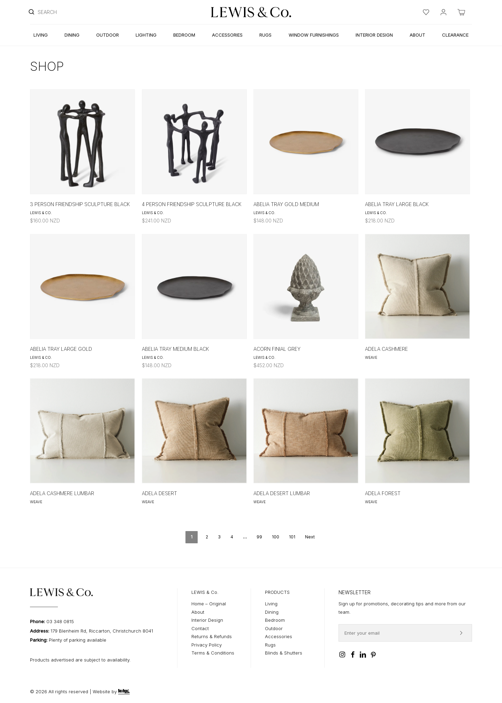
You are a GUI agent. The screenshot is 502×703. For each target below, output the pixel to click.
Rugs (270, 645)
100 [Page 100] (275, 536)
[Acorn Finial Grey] (306, 286)
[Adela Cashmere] (417, 286)
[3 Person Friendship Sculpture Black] (82, 142)
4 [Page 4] (231, 536)
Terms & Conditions (212, 653)
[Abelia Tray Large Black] (417, 142)
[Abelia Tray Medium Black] (194, 286)
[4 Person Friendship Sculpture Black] (194, 142)
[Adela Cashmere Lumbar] (82, 431)
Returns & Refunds (211, 636)
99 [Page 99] (259, 536)
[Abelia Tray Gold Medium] (306, 142)
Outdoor (274, 628)
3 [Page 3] (219, 536)
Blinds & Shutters (283, 653)
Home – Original (208, 603)
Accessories (278, 636)
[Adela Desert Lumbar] (306, 431)
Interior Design (207, 620)
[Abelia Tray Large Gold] (82, 286)
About (197, 612)
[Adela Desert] (194, 431)
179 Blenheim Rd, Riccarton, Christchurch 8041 (102, 631)
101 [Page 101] (292, 536)
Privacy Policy (206, 645)
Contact (200, 628)
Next (310, 536)
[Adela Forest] (417, 431)
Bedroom (275, 620)
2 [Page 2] (207, 536)
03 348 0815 (60, 621)
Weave (371, 357)
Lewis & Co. (41, 213)
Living (271, 603)
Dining (272, 612)
